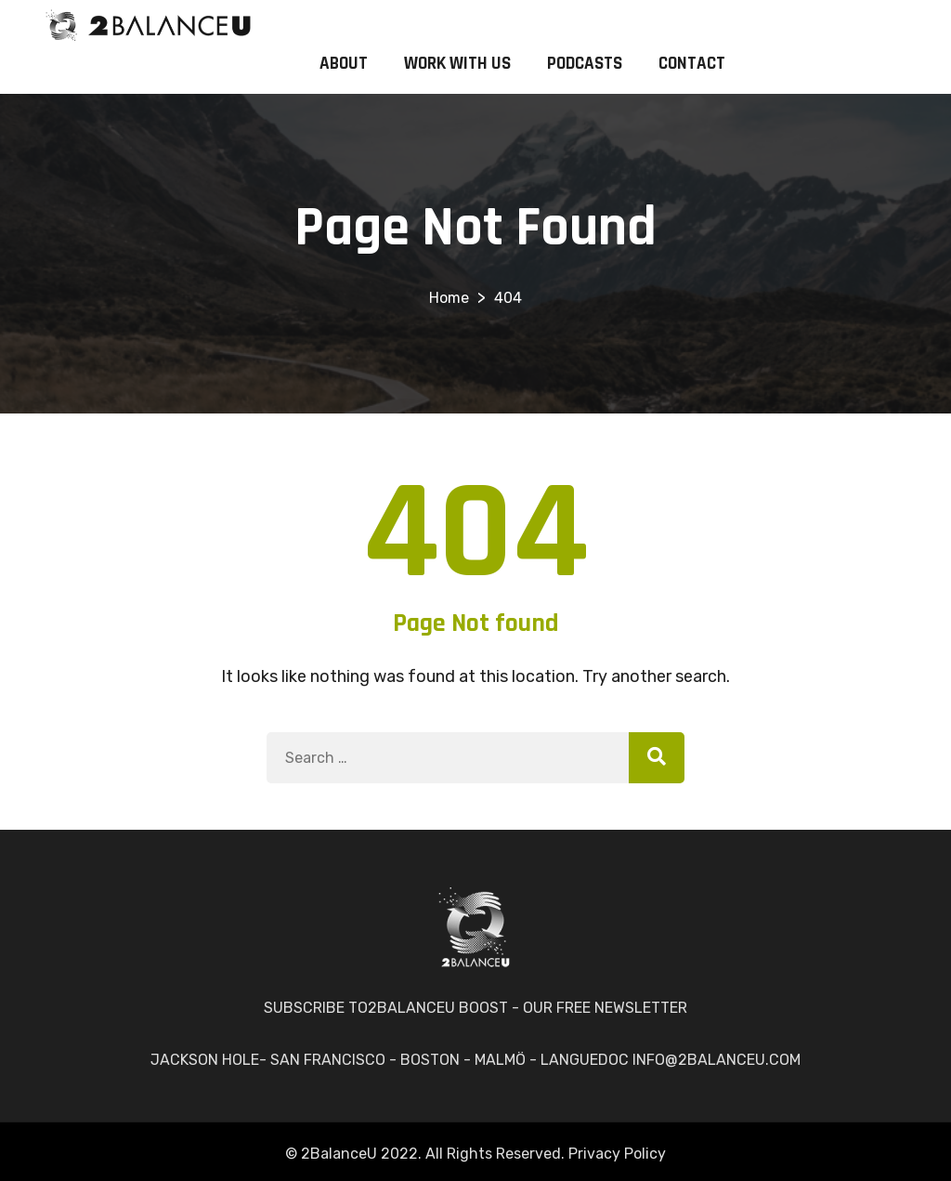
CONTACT (691, 63)
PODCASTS (584, 63)
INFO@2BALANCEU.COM (716, 1060)
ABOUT (343, 63)
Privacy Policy (617, 1153)
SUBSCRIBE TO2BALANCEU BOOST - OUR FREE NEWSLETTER (475, 1008)
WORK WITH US (457, 63)
